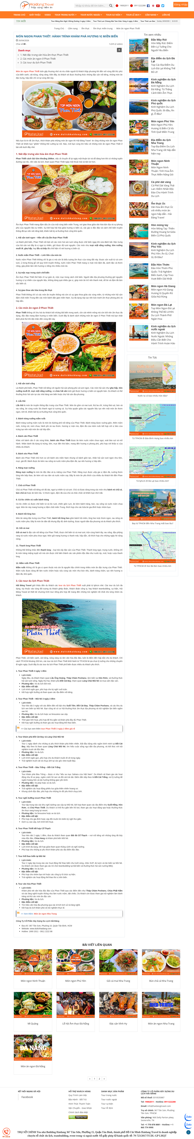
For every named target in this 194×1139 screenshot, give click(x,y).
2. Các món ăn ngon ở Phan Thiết (38, 58)
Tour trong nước (109, 1095)
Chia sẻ (19, 44)
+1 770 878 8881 (152, 1124)
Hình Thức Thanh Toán (79, 1103)
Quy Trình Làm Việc (78, 1095)
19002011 (122, 5)
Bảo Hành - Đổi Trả (77, 1099)
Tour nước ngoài (109, 1099)
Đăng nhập (180, 4)
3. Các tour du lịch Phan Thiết (36, 62)
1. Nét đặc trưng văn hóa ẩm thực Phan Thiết (44, 54)
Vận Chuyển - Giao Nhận (80, 1108)
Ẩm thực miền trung (103, 28)
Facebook (27, 1097)
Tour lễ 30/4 (107, 1108)
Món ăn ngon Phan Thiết (128, 28)
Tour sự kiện (107, 1103)
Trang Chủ (59, 28)
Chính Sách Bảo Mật (78, 1112)
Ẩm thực (85, 28)
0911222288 (137, 5)
